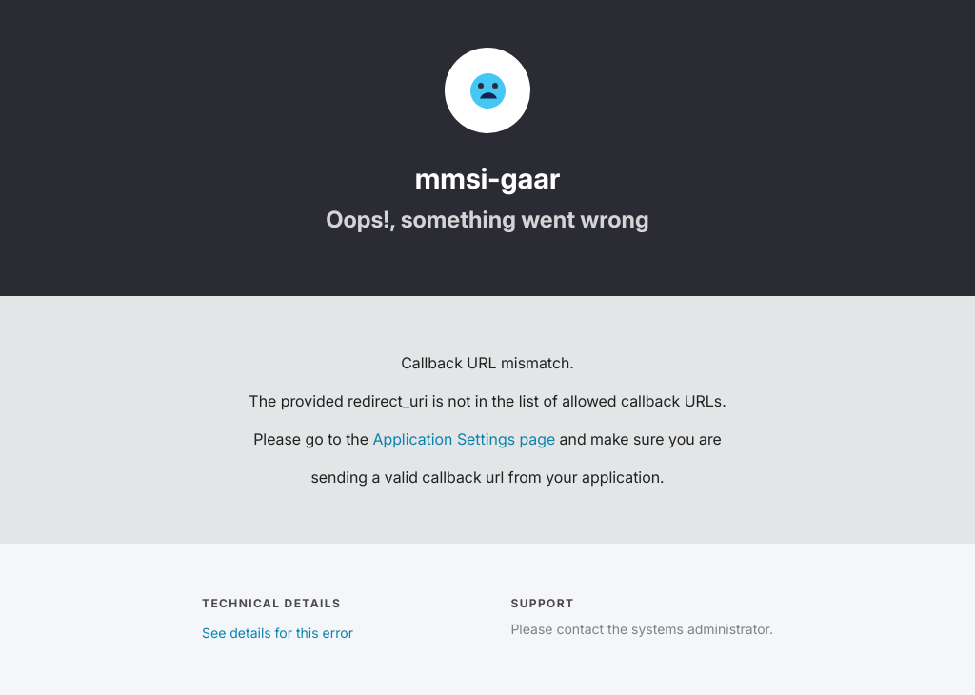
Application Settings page (463, 438)
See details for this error (277, 634)
